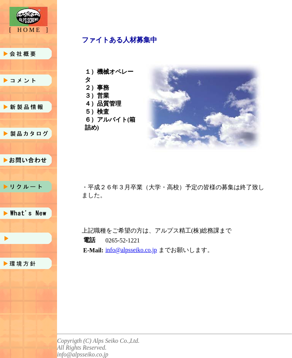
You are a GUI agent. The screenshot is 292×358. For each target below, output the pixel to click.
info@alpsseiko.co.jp (131, 250)
